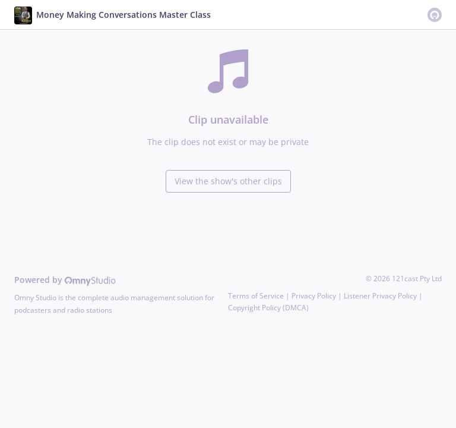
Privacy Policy (314, 296)
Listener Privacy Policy (380, 296)
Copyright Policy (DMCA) (268, 308)
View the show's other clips (228, 181)
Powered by (65, 279)
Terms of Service (256, 296)
